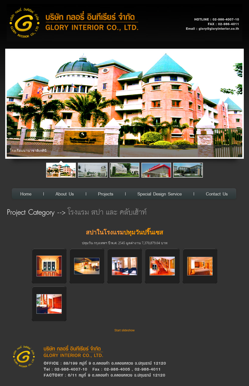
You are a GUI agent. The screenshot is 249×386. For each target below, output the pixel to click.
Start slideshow (124, 330)
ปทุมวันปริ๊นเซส (143, 232)
